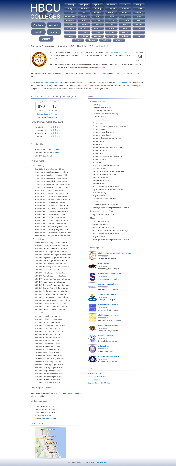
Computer (111, 9)
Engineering (139, 12)
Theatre (78, 40)
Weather (119, 40)
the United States (121, 83)
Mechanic (97, 28)
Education (111, 12)
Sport (139, 36)
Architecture (111, 5)
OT (70, 32)
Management (138, 24)
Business (84, 9)
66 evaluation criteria (46, 83)
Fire (125, 16)
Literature (125, 24)
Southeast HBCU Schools (97, 377)
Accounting (70, 5)
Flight (139, 16)
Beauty (138, 5)
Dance (70, 12)
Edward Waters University (108, 325)
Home (88, 462)
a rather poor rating (127, 73)
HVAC (139, 20)
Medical (111, 28)
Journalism (84, 24)
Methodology (104, 462)
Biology (70, 9)
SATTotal (41, 106)
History (111, 20)
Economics (97, 12)
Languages (97, 24)
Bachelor (38, 32)
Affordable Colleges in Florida (90, 67)
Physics (125, 32)
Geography (70, 20)
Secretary (97, 36)
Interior (70, 24)
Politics (70, 36)
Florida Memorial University (108, 315)
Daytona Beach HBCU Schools (99, 383)
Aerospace (84, 5)
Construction (125, 9)
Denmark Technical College (108, 356)
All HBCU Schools (95, 374)
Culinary (139, 9)
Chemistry (97, 9)
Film (97, 16)
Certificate (38, 25)
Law (111, 24)
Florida (126, 52)
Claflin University (132, 86)
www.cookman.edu (49, 418)
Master (54, 32)
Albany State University (107, 294)
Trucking (105, 40)
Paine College (103, 346)
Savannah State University (108, 305)
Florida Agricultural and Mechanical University (94, 86)
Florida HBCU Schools (96, 380)
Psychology (84, 36)
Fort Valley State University (108, 284)
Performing (84, 32)
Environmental (70, 16)
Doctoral (46, 39)
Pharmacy (97, 32)
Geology (84, 20)
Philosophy (111, 32)
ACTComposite (54, 106)
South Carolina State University (110, 274)
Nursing (138, 28)
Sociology (125, 36)
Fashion (84, 16)
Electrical (125, 12)
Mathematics (83, 28)
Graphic (97, 20)
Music (125, 28)
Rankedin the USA (139, 57)
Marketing (70, 28)
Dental (84, 12)
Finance (111, 16)
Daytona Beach (117, 52)
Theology (91, 40)
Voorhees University (105, 336)
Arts (125, 5)
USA (51, 156)
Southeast (56, 153)
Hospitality (125, 20)
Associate (54, 25)
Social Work (111, 36)
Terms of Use (95, 462)
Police (139, 32)
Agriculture (97, 5)
